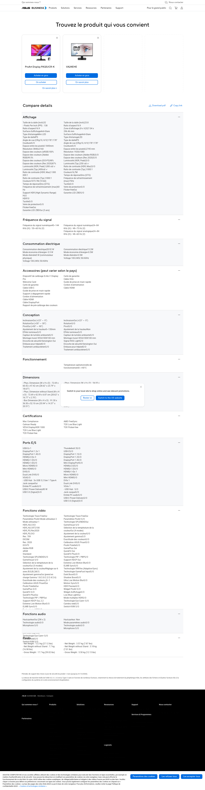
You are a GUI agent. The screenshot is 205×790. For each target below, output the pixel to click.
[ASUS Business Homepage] (34, 8)
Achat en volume (165, 709)
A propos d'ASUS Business (31, 709)
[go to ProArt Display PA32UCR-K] (41, 52)
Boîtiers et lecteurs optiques (59, 744)
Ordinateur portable (56, 709)
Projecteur (53, 725)
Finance (79, 743)
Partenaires (27, 718)
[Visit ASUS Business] (29, 696)
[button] (170, 8)
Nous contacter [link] (174, 2)
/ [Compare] (49, 696)
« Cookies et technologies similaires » (33, 786)
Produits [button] (57, 8)
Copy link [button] (176, 105)
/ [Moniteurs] (41, 696)
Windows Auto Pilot (111, 761)
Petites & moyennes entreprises (88, 709)
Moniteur (52, 721)
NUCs (51, 717)
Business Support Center (141, 709)
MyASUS (107, 749)
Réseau (52, 740)
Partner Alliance (27, 723)
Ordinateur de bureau (57, 713)
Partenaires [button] (110, 8)
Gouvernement (82, 746)
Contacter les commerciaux (169, 713)
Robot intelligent (55, 754)
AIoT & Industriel (55, 736)
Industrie (80, 728)
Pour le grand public (156, 8)
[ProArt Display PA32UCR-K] (41, 66)
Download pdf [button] (157, 105)
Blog (105, 717)
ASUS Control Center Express (114, 757)
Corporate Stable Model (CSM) (143, 723)
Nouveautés (108, 739)
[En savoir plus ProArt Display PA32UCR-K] (49, 88)
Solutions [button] (69, 8)
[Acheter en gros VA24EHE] (82, 75)
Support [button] (123, 8)
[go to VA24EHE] (82, 52)
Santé (79, 725)
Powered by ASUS (138, 727)
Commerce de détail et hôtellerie (88, 721)
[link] (41, 82)
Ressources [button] (95, 8)
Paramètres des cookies (144, 776)
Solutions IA (81, 750)
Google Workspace (84, 754)
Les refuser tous (169, 776)
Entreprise (80, 713)
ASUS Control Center (111, 753)
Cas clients (108, 713)
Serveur (52, 728)
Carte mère (53, 732)
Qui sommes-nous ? (31, 2)
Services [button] (82, 8)
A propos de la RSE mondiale (32, 713)
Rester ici (87, 398)
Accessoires (53, 758)
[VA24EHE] (82, 66)
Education (80, 717)
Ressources (108, 709)
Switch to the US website (110, 398)
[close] (141, 387)
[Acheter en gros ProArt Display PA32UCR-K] (41, 75)
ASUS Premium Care (139, 719)
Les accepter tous (191, 776)
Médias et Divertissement (86, 739)
